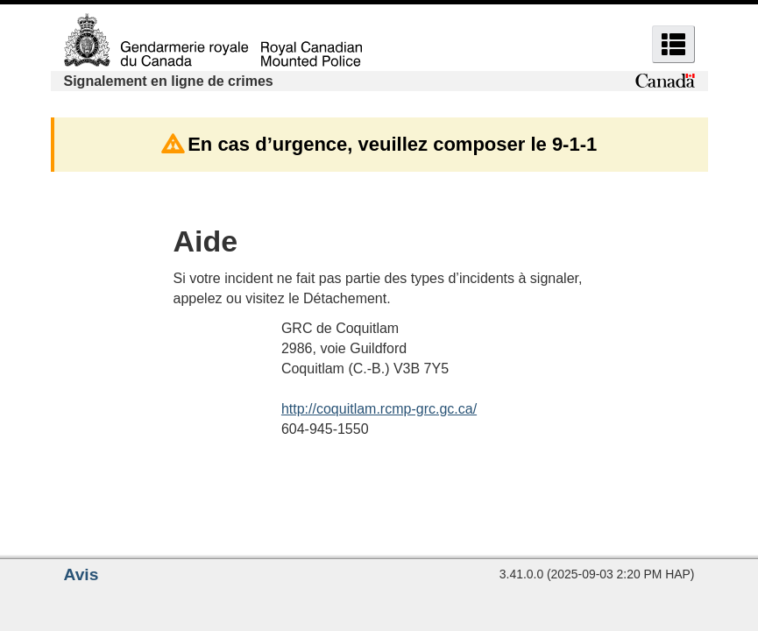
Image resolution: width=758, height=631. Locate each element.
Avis (81, 574)
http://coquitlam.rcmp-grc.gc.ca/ (379, 408)
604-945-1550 (325, 429)
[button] (673, 44)
